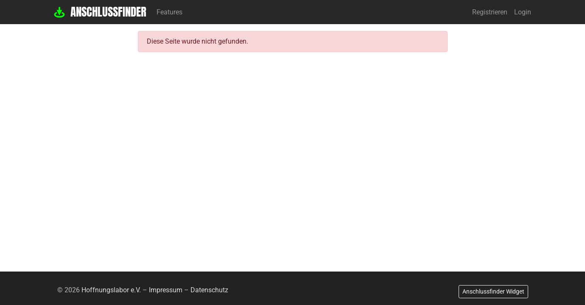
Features (169, 12)
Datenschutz (209, 290)
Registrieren (489, 12)
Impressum (165, 290)
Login (522, 12)
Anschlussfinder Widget (493, 291)
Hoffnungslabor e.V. (111, 290)
